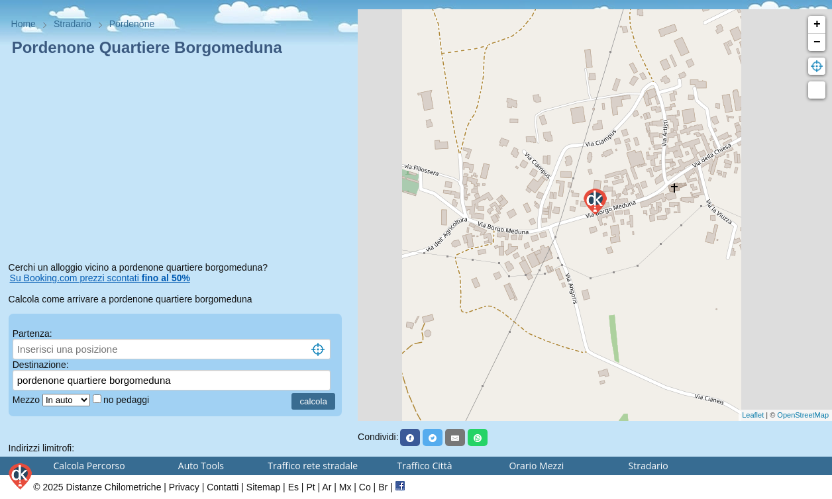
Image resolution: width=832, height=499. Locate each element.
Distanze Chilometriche (113, 487)
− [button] (817, 42)
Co (365, 487)
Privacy (184, 487)
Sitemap (263, 487)
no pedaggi (127, 399)
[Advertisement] (179, 161)
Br (383, 487)
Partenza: (32, 333)
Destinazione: (41, 364)
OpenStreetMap (803, 415)
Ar (326, 487)
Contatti (222, 487)
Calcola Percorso (89, 465)
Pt (310, 487)
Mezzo (27, 399)
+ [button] (817, 24)
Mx (345, 487)
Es (293, 487)
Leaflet (753, 415)
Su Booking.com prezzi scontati (100, 278)
